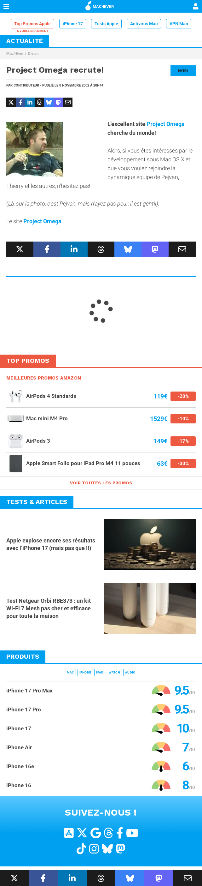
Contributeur (26, 85)
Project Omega (166, 124)
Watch (114, 672)
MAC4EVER (99, 5)
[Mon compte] (195, 7)
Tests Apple (106, 23)
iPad (99, 672)
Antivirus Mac (144, 23)
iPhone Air (19, 747)
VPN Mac (179, 23)
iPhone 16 (18, 785)
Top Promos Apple (32, 23)
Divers (33, 53)
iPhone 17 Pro (23, 709)
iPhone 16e (20, 766)
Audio (130, 672)
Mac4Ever (14, 53)
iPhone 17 (73, 23)
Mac (70, 672)
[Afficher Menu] (6, 6)
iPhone (85, 672)
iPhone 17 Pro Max (29, 690)
